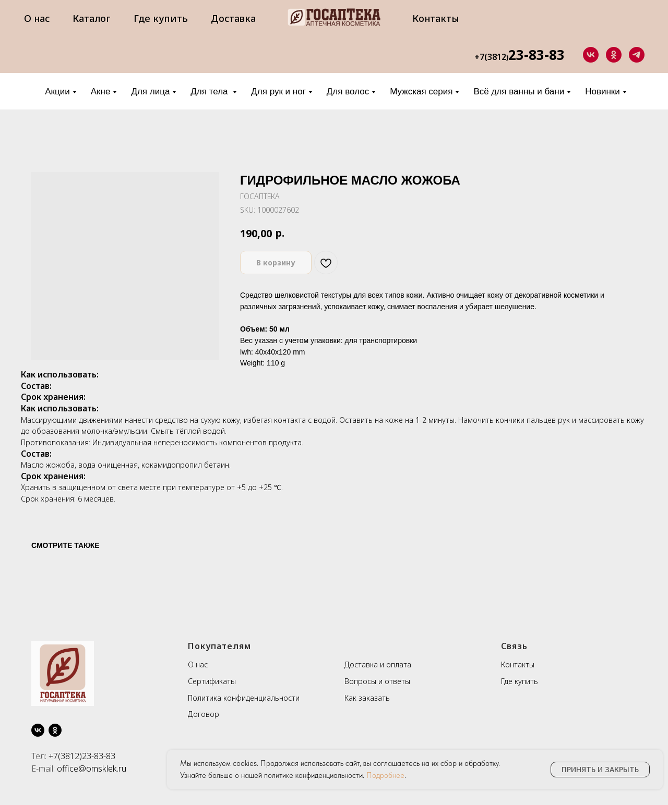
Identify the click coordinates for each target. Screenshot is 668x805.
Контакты (435, 18)
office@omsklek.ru (91, 768)
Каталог (92, 18)
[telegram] (637, 55)
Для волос (348, 91)
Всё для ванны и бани (518, 91)
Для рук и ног (278, 91)
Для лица (150, 91)
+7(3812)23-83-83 (82, 756)
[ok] (614, 55)
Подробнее (385, 775)
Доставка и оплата (377, 664)
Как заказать (367, 698)
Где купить (161, 18)
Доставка (233, 18)
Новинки (602, 91)
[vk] (591, 55)
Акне (101, 91)
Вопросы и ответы (377, 681)
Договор (203, 714)
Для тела (210, 91)
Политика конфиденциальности (244, 698)
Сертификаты (212, 681)
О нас (37, 18)
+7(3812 (490, 57)
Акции (57, 91)
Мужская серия (421, 91)
